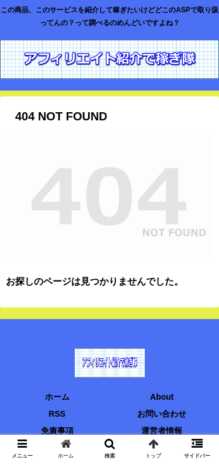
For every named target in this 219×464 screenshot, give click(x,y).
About (161, 396)
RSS (56, 413)
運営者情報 (161, 430)
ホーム (57, 396)
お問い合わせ (161, 413)
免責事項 (57, 430)
